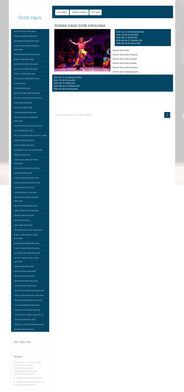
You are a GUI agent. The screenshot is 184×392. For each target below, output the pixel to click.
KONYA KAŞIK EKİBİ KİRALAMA (26, 178)
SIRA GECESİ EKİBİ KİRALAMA (26, 281)
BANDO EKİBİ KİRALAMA (24, 59)
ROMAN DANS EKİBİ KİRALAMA (26, 243)
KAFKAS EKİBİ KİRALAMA (24, 145)
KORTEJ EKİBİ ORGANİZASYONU (27, 183)
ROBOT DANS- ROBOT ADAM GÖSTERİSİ (26, 237)
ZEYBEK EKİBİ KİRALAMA (24, 329)
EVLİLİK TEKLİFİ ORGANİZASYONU (28, 98)
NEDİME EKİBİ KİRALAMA (24, 215)
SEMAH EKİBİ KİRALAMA (24, 266)
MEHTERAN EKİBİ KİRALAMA (25, 206)
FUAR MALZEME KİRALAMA (25, 112)
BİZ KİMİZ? (62, 12)
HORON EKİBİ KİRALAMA (24, 140)
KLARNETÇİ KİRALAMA (23, 173)
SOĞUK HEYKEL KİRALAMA (25, 286)
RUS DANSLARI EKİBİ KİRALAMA (27, 253)
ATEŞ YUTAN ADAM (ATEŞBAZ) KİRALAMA (26, 48)
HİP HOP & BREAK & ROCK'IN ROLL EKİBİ (30, 135)
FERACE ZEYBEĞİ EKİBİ (23, 108)
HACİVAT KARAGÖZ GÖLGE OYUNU (28, 126)
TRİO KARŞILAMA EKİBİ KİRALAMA (28, 300)
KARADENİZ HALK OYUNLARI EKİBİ (28, 150)
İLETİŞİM (95, 12)
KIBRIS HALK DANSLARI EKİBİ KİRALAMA (26, 161)
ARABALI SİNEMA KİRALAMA (25, 36)
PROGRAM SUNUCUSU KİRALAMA (28, 230)
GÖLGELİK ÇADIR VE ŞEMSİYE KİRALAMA (26, 119)
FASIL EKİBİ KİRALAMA (23, 103)
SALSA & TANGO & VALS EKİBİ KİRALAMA (26, 260)
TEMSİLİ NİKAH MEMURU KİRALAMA (29, 295)
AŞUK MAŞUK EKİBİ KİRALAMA (26, 41)
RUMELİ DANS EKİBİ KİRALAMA (26, 248)
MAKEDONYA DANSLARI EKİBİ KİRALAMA (26, 199)
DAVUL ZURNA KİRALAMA (24, 74)
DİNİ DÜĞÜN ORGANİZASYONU (27, 79)
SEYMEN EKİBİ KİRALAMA (24, 276)
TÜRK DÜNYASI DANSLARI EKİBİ (27, 310)
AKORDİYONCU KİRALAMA (25, 31)
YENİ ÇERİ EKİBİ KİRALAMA (25, 320)
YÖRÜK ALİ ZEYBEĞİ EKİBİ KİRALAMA (29, 324)
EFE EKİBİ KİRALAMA (22, 88)
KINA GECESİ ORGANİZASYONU (27, 168)
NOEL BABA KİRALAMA (23, 225)
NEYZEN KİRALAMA (22, 220)
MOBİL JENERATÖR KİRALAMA (26, 211)
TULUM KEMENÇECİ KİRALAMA (26, 305)
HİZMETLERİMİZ (79, 12)
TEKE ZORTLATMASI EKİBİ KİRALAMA (29, 291)
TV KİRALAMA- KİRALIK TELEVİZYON (29, 315)
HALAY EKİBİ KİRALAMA (23, 131)
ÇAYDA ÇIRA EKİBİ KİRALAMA (26, 69)
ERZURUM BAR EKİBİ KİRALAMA (27, 93)
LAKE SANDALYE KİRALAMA (25, 192)
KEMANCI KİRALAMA (22, 155)
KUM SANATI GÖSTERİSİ (24, 188)
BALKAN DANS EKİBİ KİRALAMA (27, 54)
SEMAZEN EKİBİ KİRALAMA (25, 271)
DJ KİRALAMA (19, 83)
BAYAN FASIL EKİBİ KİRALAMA (26, 64)
